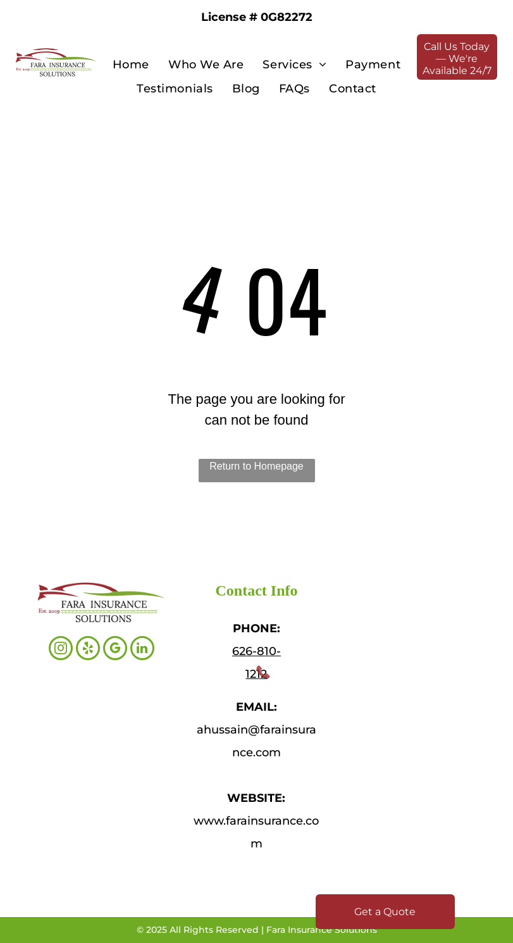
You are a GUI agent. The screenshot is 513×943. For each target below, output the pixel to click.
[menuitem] (131, 65)
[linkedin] (142, 649)
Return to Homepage (256, 466)
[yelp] (88, 649)
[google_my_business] (115, 649)
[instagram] (61, 649)
